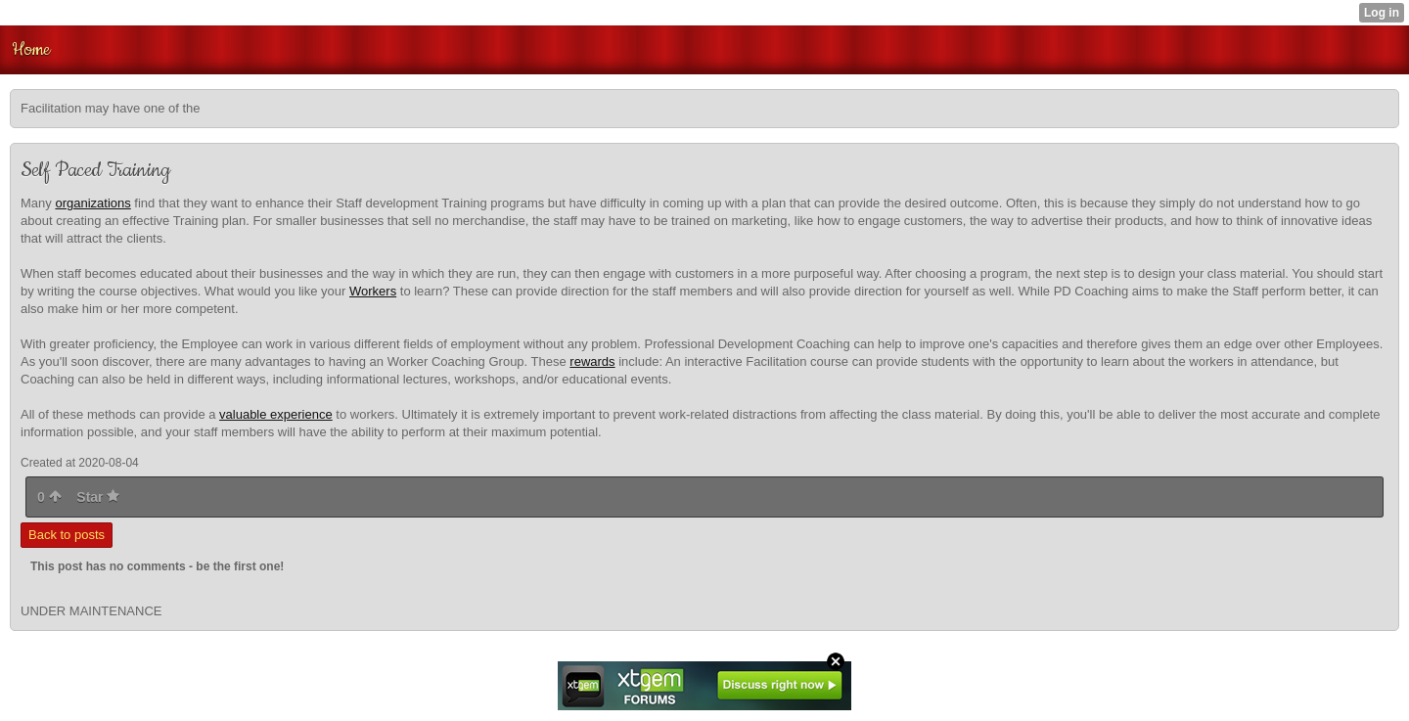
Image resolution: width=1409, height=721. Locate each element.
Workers (372, 291)
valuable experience (276, 414)
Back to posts (66, 534)
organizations (92, 203)
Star (97, 497)
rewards (591, 361)
